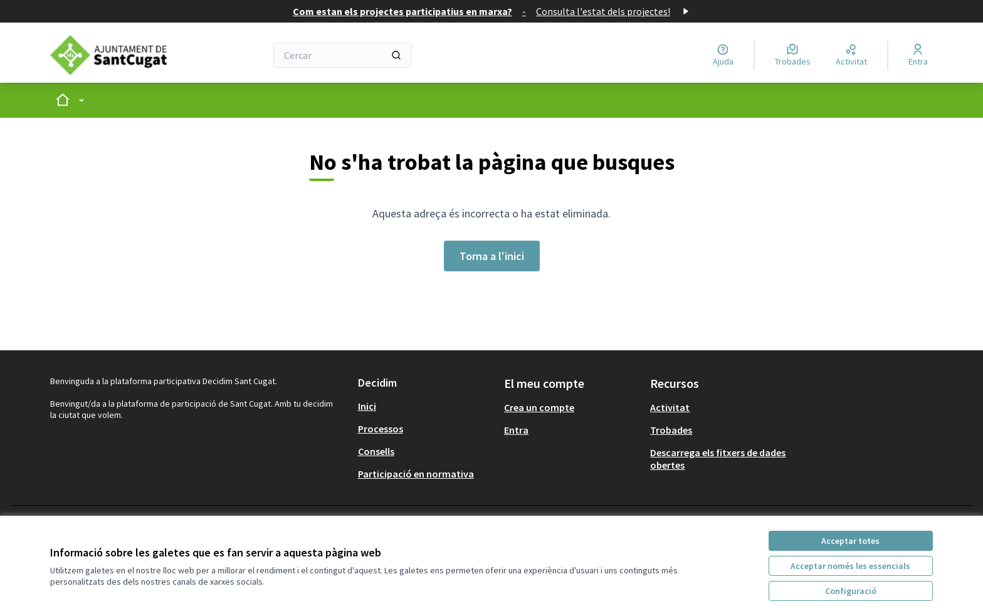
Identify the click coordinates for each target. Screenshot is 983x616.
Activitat (670, 407)
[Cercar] (342, 55)
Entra (516, 430)
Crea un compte (539, 407)
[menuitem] (426, 406)
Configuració (850, 591)
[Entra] (918, 55)
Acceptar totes (850, 540)
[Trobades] (793, 55)
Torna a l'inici (492, 256)
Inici (367, 406)
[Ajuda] (723, 55)
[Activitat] (851, 55)
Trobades (671, 430)
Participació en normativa (416, 473)
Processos (380, 428)
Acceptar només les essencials (850, 566)
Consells (376, 451)
